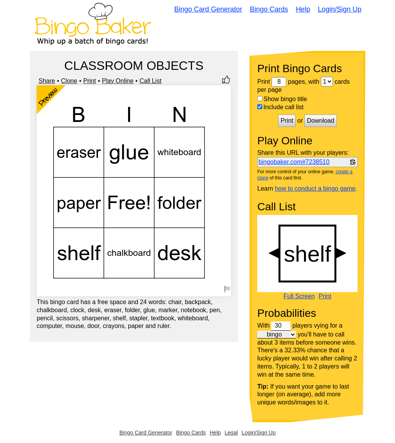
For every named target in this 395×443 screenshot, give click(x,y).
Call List (151, 81)
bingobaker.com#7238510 (293, 162)
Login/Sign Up (339, 9)
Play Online (117, 81)
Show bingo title (282, 99)
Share (47, 81)
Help (303, 9)
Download (320, 120)
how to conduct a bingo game (315, 188)
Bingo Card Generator (208, 9)
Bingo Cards (269, 9)
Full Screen (299, 296)
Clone (69, 81)
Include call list (280, 107)
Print (89, 81)
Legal (231, 432)
